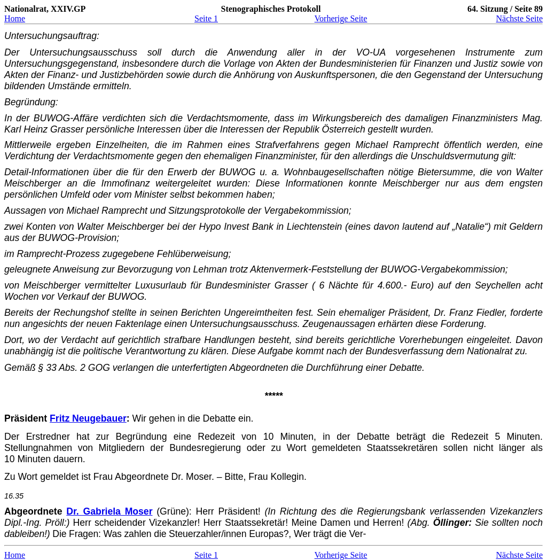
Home (14, 18)
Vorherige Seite (341, 18)
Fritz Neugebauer (88, 418)
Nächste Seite (519, 18)
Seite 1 (206, 18)
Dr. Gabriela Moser (109, 511)
